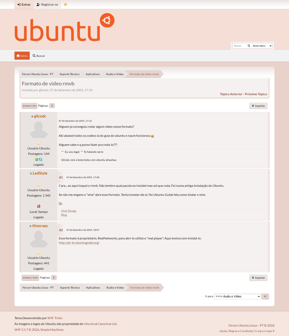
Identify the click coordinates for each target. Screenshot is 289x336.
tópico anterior (231, 94)
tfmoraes (40, 225)
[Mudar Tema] (65, 4)
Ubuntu (89, 324)
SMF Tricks (54, 318)
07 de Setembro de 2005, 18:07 (82, 230)
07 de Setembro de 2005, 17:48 (82, 177)
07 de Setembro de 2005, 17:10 (75, 120)
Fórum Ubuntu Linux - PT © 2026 (252, 325)
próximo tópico (256, 94)
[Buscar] (249, 46)
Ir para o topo (30, 278)
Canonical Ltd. (107, 324)
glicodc (40, 116)
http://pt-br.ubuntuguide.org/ (79, 242)
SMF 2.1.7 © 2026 (26, 329)
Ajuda (223, 331)
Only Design (68, 210)
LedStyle (40, 173)
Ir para (209, 296)
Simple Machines (52, 329)
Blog (64, 215)
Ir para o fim (29, 106)
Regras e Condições (241, 331)
